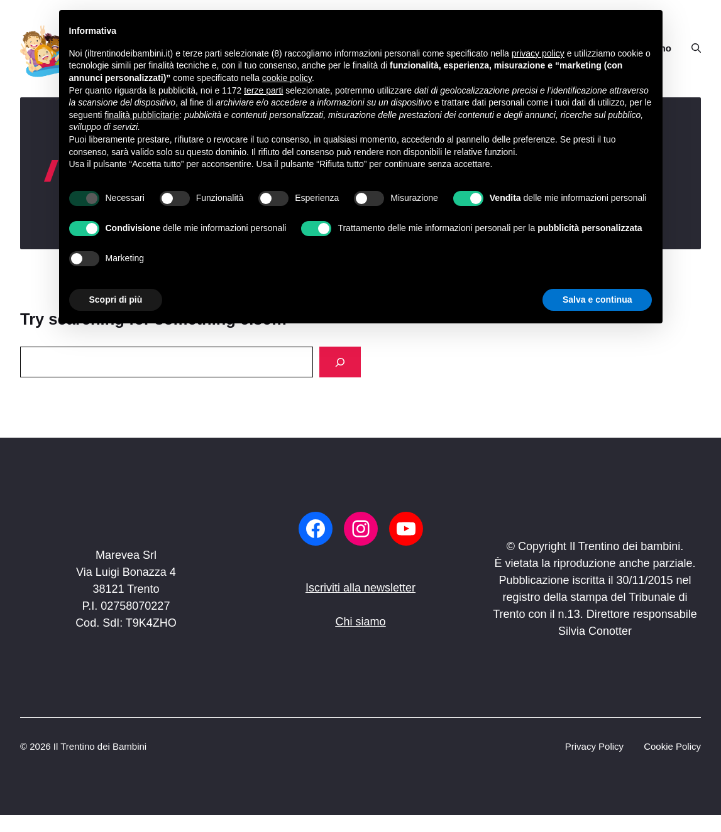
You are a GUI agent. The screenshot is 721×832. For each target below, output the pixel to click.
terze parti (263, 90)
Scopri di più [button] (116, 299)
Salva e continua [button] (597, 299)
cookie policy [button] (287, 78)
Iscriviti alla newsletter (360, 587)
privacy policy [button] (538, 53)
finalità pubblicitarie (141, 115)
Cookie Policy (672, 746)
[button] (691, 48)
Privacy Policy (594, 746)
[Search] (340, 362)
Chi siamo (360, 621)
